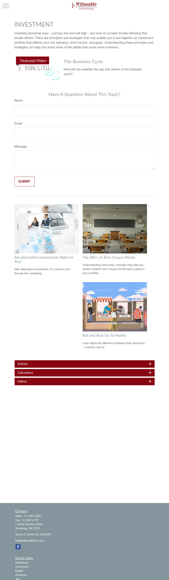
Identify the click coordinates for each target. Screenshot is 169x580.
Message (20, 146)
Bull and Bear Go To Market (104, 335)
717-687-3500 (32, 516)
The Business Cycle (83, 61)
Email (18, 123)
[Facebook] (18, 546)
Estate (19, 570)
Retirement (22, 562)
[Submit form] (24, 181)
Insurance (21, 574)
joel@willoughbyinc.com (30, 540)
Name (18, 100)
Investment (22, 566)
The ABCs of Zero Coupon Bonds (109, 257)
